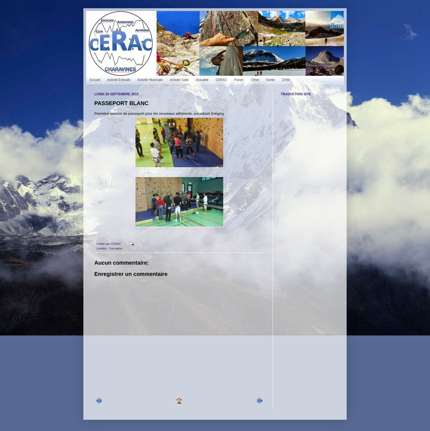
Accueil (94, 80)
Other (255, 80)
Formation (116, 248)
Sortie (270, 80)
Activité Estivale (118, 80)
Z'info (286, 80)
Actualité (202, 80)
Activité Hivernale (150, 80)
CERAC (221, 80)
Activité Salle (179, 80)
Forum (239, 80)
